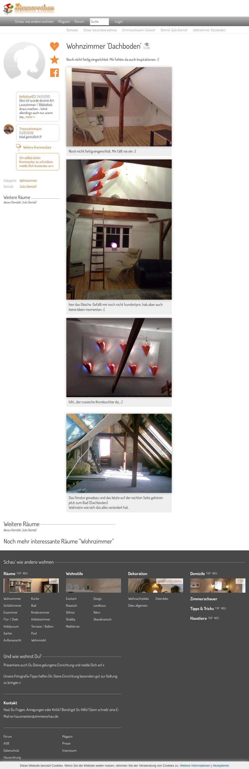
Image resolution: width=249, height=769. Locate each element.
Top (208, 573)
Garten (8, 633)
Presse (66, 743)
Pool (34, 633)
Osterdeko (162, 598)
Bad (33, 605)
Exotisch (71, 598)
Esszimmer (11, 612)
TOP (19, 573)
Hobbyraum (11, 626)
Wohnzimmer (28, 180)
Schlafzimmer (12, 605)
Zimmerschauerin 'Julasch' (139, 30)
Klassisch (71, 605)
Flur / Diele (11, 619)
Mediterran (73, 626)
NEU (25, 573)
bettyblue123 (27, 96)
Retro (96, 612)
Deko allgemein (137, 605)
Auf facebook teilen (54, 72)
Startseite (72, 30)
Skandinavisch (102, 619)
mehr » (30, 117)
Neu (214, 573)
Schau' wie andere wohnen (34, 21)
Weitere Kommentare (33, 147)
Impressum (69, 750)
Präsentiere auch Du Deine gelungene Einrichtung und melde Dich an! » (54, 665)
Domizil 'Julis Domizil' (174, 30)
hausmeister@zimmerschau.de (36, 716)
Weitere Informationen (195, 765)
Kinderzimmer (40, 612)
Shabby (70, 619)
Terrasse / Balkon (42, 626)
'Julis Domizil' (28, 186)
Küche (35, 598)
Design (97, 598)
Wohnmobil (38, 640)
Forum (79, 21)
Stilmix (70, 612)
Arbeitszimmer (40, 619)
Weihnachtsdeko (138, 598)
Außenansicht (12, 640)
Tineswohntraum (30, 128)
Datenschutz (11, 750)
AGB (6, 743)
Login (119, 21)
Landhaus (99, 605)
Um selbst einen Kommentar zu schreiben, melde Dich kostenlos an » (36, 161)
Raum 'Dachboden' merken (54, 59)
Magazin (64, 21)
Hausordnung (12, 757)
